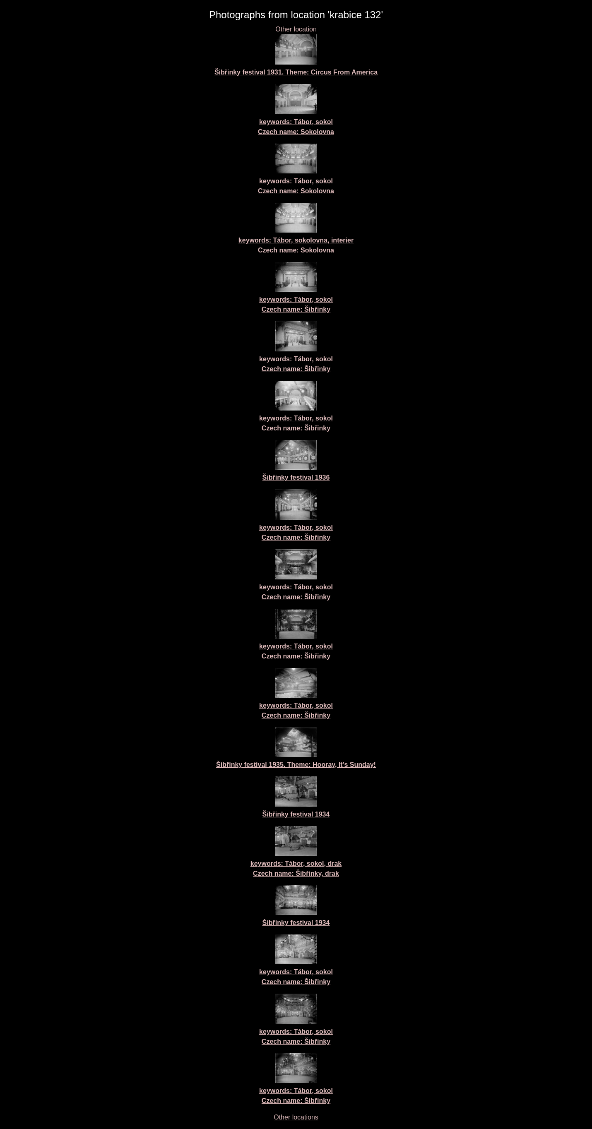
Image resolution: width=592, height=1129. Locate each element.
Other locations (296, 1117)
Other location (296, 29)
